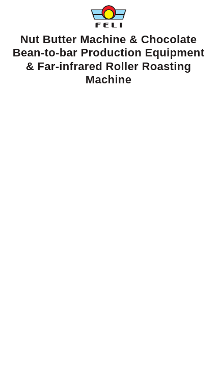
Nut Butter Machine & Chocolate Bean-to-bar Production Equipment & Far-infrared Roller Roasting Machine (109, 45)
